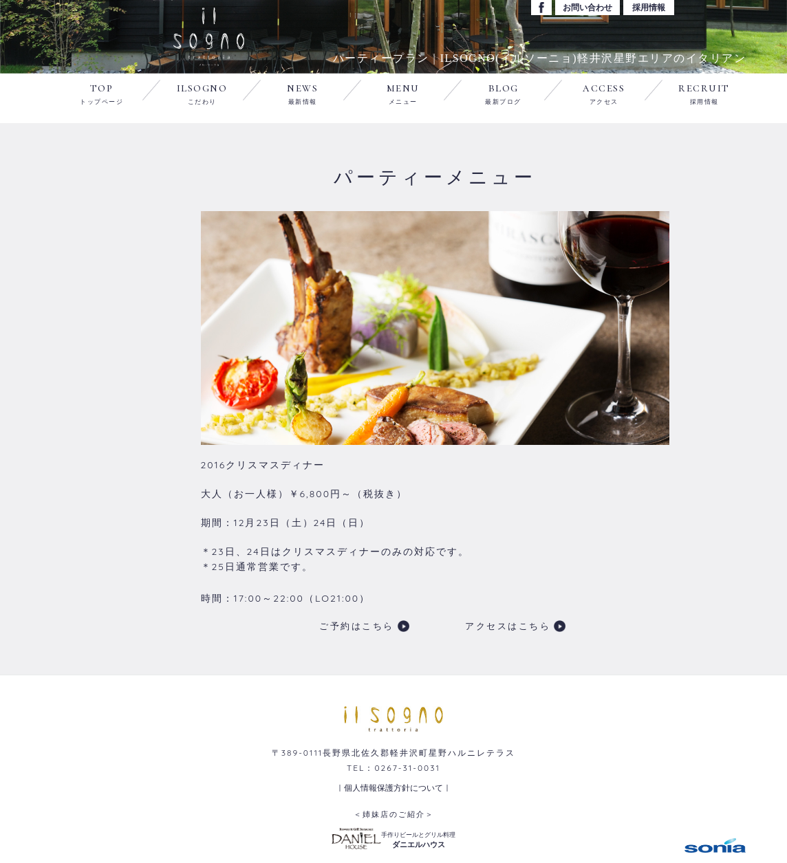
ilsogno (202, 93)
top (101, 93)
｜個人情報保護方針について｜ (393, 788)
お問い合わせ (587, 7)
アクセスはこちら (507, 626)
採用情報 (648, 7)
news (302, 93)
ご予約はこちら (356, 626)
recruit (704, 93)
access (604, 93)
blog (503, 93)
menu (403, 93)
